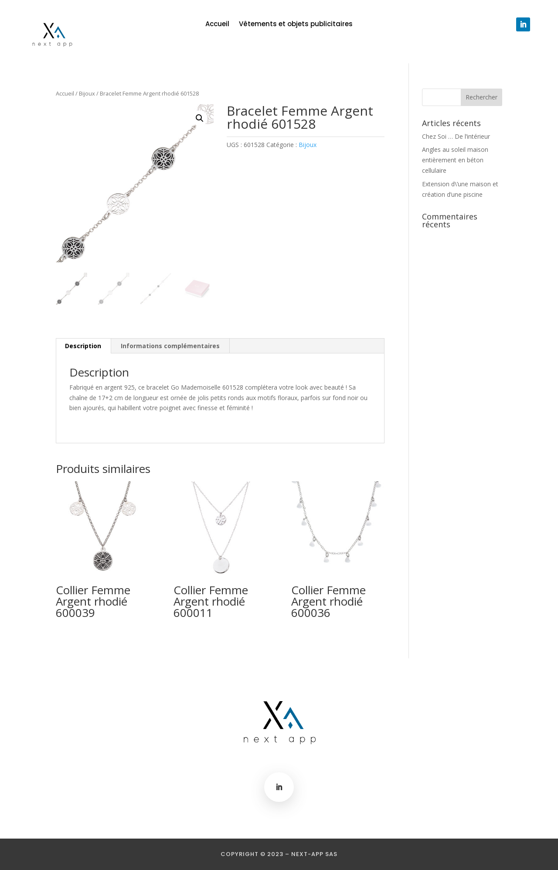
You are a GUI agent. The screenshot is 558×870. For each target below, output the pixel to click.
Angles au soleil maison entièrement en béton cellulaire (455, 160)
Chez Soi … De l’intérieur (456, 136)
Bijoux (87, 93)
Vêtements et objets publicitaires (296, 24)
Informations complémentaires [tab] (170, 346)
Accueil (217, 24)
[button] (200, 118)
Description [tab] (83, 346)
